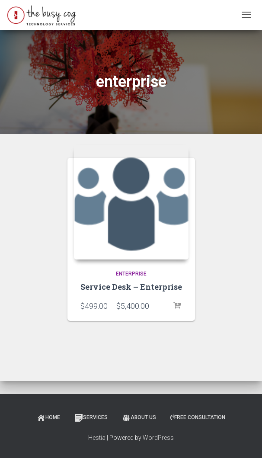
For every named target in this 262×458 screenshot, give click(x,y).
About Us (139, 417)
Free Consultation (197, 417)
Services (91, 417)
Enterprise (131, 274)
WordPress (158, 437)
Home (48, 417)
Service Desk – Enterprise (131, 287)
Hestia (96, 437)
